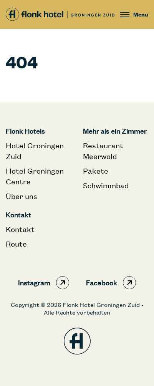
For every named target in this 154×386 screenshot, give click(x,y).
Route (16, 243)
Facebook (111, 282)
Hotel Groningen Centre (35, 176)
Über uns (21, 196)
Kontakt (20, 229)
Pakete (95, 171)
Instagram (43, 282)
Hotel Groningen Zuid (35, 151)
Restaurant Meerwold (103, 151)
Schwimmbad (106, 185)
